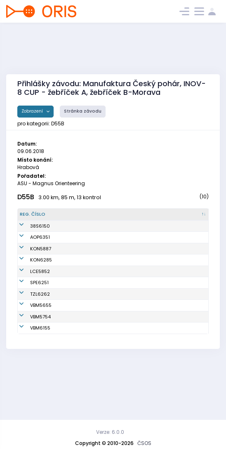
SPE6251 (29, 313)
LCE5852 (30, 295)
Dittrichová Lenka (73, 280)
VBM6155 (30, 379)
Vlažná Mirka (68, 295)
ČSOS (144, 443)
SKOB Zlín (112, 328)
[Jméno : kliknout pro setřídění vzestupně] (75, 218)
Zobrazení (32, 111)
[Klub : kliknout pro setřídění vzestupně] (122, 218)
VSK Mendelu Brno (121, 342)
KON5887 (30, 269)
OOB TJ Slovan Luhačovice (117, 295)
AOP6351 (30, 254)
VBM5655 (30, 342)
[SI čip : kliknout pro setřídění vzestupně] (194, 218)
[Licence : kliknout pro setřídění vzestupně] (162, 218)
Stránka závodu (82, 111)
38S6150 (30, 236)
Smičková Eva (70, 269)
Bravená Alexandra (65, 379)
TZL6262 (30, 328)
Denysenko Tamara (66, 236)
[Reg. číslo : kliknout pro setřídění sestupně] (35, 218)
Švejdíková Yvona (74, 254)
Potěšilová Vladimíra (65, 343)
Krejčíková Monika (75, 328)
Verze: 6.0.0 (110, 432)
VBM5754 (30, 361)
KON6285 (31, 280)
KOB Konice (114, 269)
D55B (25, 197)
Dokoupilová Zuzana (68, 361)
